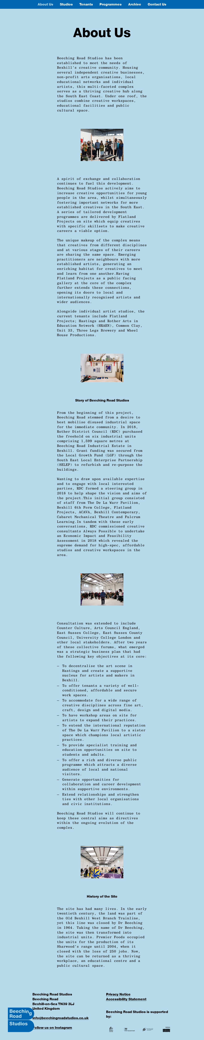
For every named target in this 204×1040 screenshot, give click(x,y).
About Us (45, 4)
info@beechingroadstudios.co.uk (60, 1017)
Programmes (110, 4)
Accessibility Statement (126, 999)
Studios (66, 4)
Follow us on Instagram (52, 1027)
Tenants (86, 4)
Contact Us (157, 4)
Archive (134, 4)
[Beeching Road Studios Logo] (21, 1020)
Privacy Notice (118, 994)
